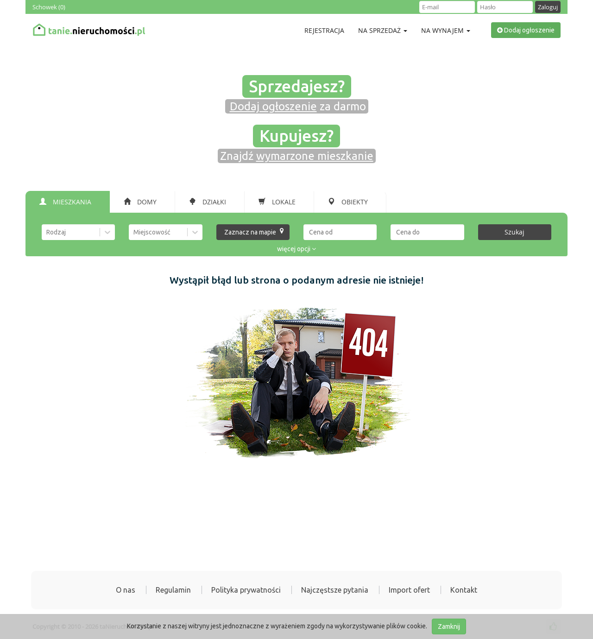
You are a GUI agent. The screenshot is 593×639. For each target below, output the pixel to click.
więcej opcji (296, 249)
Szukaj (514, 232)
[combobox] (47, 232)
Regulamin (173, 590)
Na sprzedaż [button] (382, 30)
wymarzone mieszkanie (314, 156)
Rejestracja (324, 30)
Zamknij (449, 626)
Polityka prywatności (246, 590)
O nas (125, 590)
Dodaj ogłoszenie (526, 30)
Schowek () (48, 7)
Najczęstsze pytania (334, 590)
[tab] (67, 202)
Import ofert (409, 590)
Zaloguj (548, 7)
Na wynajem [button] (445, 30)
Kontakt (463, 590)
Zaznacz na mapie (254, 232)
